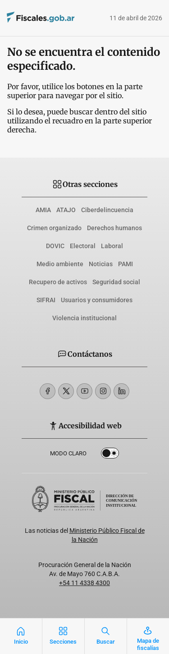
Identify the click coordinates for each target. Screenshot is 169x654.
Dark (110, 455)
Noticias (101, 264)
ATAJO (66, 209)
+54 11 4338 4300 (84, 582)
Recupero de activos (58, 282)
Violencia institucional (84, 318)
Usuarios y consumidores (96, 300)
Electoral (83, 246)
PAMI (125, 264)
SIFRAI (46, 300)
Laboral (112, 246)
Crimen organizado (54, 228)
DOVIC (55, 246)
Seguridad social (116, 282)
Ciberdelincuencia (107, 209)
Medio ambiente (60, 264)
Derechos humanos (114, 228)
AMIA (43, 209)
